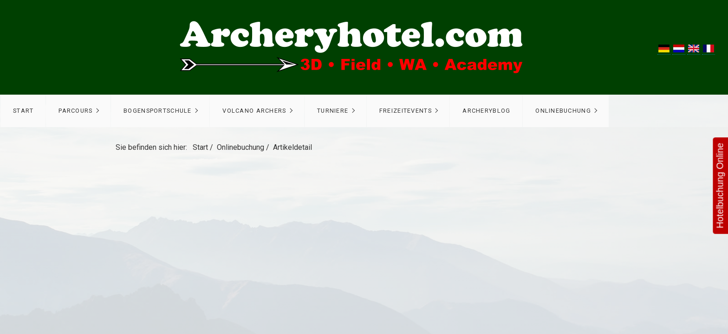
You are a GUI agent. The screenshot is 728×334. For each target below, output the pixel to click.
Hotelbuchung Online (719, 185)
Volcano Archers (254, 110)
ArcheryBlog (486, 110)
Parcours (75, 110)
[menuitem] (23, 111)
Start (23, 110)
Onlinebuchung (563, 110)
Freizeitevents (405, 110)
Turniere (332, 110)
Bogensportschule (157, 110)
